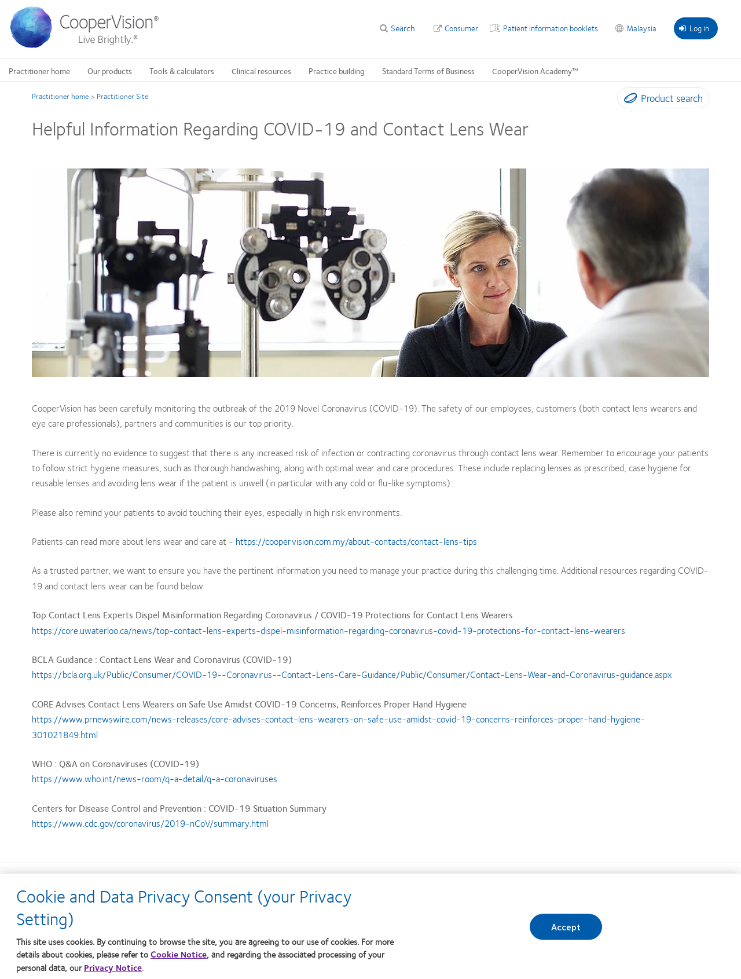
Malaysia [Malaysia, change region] (641, 27)
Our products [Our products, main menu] (109, 70)
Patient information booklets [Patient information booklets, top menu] (550, 27)
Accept (566, 927)
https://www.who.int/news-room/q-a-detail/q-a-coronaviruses (154, 778)
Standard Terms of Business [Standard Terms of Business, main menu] (428, 70)
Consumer (461, 27)
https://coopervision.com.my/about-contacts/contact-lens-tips (356, 541)
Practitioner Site (122, 96)
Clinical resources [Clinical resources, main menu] (261, 70)
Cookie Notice (179, 954)
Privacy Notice (113, 967)
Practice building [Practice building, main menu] (337, 70)
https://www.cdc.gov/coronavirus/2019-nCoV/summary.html (150, 823)
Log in (694, 27)
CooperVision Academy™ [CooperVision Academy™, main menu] (535, 70)
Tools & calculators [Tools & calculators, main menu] (181, 70)
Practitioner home (60, 96)
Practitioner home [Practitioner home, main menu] (39, 70)
